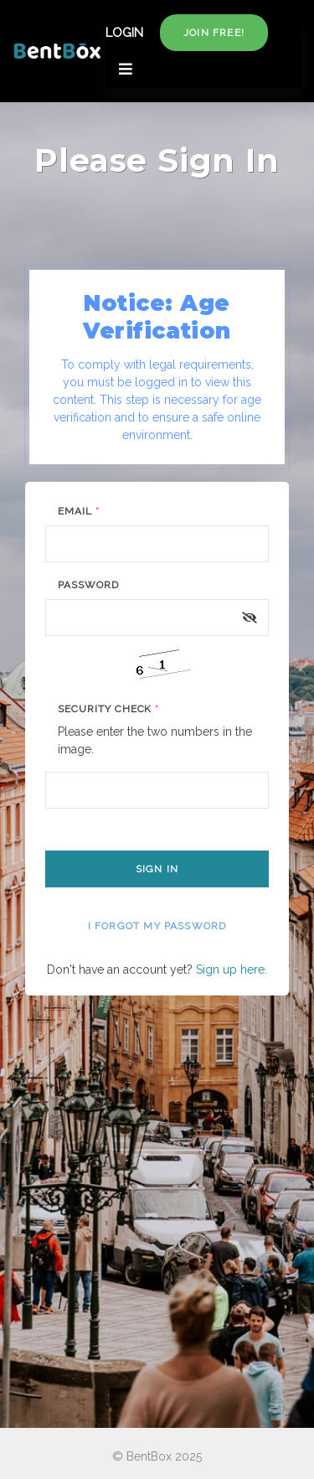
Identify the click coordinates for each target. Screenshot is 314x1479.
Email (79, 511)
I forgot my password (157, 926)
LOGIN (124, 32)
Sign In (157, 869)
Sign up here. (231, 969)
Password (88, 585)
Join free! (214, 33)
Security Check (108, 709)
